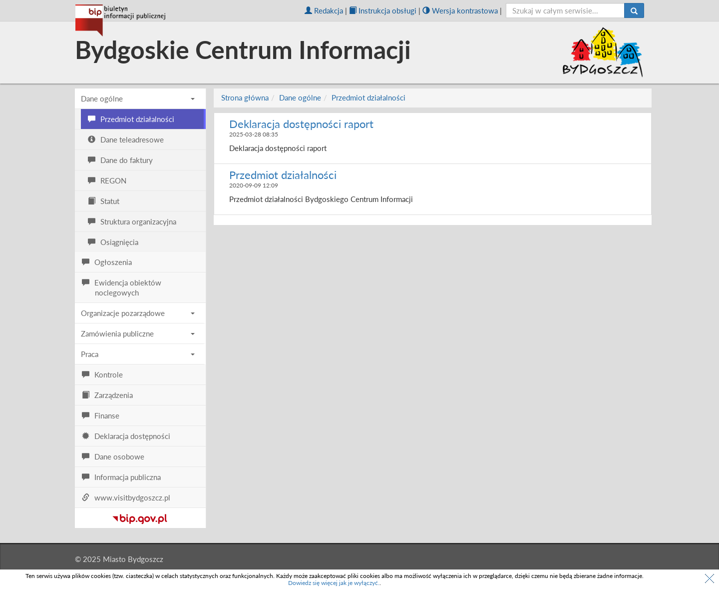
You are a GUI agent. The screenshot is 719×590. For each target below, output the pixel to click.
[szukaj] (565, 10)
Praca (138, 354)
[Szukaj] (634, 10)
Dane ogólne (138, 98)
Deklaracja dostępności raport (301, 123)
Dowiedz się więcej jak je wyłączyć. (333, 582)
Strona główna (245, 97)
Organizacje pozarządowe (138, 313)
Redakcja (324, 10)
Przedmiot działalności (368, 97)
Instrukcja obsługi (382, 10)
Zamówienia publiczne (138, 333)
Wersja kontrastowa (460, 10)
